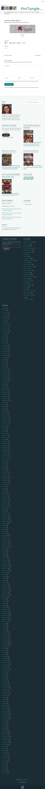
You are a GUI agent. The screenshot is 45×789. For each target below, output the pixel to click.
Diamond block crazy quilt (29, 266)
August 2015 (5, 506)
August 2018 (5, 451)
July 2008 (4, 672)
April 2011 (4, 605)
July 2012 (4, 574)
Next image (38, 55)
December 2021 (5, 394)
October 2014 (5, 519)
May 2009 (4, 652)
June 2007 (4, 699)
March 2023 (4, 367)
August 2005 (5, 744)
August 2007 (5, 695)
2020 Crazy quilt (27, 243)
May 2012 (4, 578)
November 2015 (5, 500)
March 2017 (4, 469)
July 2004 (4, 762)
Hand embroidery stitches (12, 12)
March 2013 (4, 558)
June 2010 (4, 625)
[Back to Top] (22, 787)
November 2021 (5, 396)
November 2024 (5, 326)
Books (25, 254)
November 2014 (5, 517)
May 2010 (4, 627)
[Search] (25, 102)
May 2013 (4, 553)
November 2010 (5, 615)
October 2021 (5, 398)
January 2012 (5, 586)
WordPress (27, 779)
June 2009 (4, 650)
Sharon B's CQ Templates (29, 290)
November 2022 (5, 375)
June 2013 (4, 551)
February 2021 (5, 412)
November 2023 (5, 351)
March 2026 (4, 310)
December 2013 (5, 539)
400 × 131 (7, 22)
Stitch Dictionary (27, 292)
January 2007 (5, 709)
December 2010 (5, 613)
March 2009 (4, 656)
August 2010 (5, 621)
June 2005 (4, 746)
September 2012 (5, 570)
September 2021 (5, 400)
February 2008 (5, 682)
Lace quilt (26, 282)
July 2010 (4, 623)
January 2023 (5, 371)
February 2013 (5, 560)
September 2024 (5, 330)
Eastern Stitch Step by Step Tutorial (26, 12)
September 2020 (5, 422)
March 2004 (4, 770)
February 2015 (5, 512)
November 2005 (5, 738)
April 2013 (4, 555)
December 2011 (5, 588)
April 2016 (4, 490)
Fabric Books (26, 268)
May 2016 (4, 488)
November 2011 (5, 590)
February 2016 (5, 494)
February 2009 (5, 658)
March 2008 (4, 680)
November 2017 (5, 455)
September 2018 (5, 449)
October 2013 (5, 543)
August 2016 (5, 484)
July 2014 (4, 525)
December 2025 (5, 316)
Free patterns (26, 272)
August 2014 (5, 523)
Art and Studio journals (28, 247)
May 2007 (4, 701)
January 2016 (5, 496)
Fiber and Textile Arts (28, 270)
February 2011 (5, 609)
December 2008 (5, 662)
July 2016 (4, 486)
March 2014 (4, 533)
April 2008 (4, 678)
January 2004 (5, 772)
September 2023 (5, 355)
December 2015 (5, 498)
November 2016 (5, 478)
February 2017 (5, 472)
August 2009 (5, 646)
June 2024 (4, 336)
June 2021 (4, 404)
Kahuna (22, 779)
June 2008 (4, 674)
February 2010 (5, 633)
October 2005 (5, 740)
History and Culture (27, 280)
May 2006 (4, 725)
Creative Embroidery (28, 264)
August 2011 (5, 596)
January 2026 (5, 314)
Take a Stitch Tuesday (28, 295)
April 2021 (4, 408)
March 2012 (4, 582)
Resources (26, 286)
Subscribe (6, 135)
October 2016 (5, 480)
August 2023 (5, 357)
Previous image (7, 55)
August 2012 (5, 572)
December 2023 (5, 349)
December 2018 (5, 443)
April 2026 (4, 308)
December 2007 (5, 686)
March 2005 (4, 752)
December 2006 (5, 711)
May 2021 (4, 406)
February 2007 (5, 707)
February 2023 (5, 369)
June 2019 (4, 439)
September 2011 (5, 594)
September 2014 (5, 521)
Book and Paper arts (28, 252)
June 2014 (4, 527)
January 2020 (5, 437)
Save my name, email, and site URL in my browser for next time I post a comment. (22, 81)
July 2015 (4, 508)
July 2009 (4, 648)
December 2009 (5, 637)
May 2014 (4, 529)
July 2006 (4, 721)
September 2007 (5, 693)
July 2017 (4, 461)
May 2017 (4, 465)
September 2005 (5, 742)
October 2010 (5, 617)
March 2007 (4, 705)
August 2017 (5, 459)
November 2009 (5, 639)
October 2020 (5, 420)
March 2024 (4, 343)
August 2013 (5, 547)
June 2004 (4, 764)
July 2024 (4, 334)
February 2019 (5, 441)
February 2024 (5, 345)
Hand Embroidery (27, 274)
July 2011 (4, 598)
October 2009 (5, 641)
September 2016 (5, 482)
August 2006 (5, 719)
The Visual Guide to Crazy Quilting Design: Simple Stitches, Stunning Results (33, 167)
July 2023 (4, 359)
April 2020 (4, 431)
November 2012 (5, 566)
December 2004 (5, 756)
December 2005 (5, 736)
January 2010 (5, 635)
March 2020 (4, 433)
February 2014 (5, 535)
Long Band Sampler (27, 284)
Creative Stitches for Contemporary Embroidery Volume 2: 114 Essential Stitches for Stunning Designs (33, 144)
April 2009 (4, 654)
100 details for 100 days (28, 241)
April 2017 (4, 467)
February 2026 (5, 312)
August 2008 (5, 670)
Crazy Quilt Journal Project (29, 260)
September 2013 (5, 545)
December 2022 (5, 373)
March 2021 (4, 410)
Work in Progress (27, 299)
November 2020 (5, 418)
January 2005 (5, 754)
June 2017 (4, 463)
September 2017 (5, 457)
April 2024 (4, 341)
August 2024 (5, 332)
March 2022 (4, 388)
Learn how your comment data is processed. (29, 87)
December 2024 (5, 324)
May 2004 (4, 766)
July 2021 (4, 402)
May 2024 (4, 338)
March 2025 (4, 322)
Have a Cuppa (26, 278)
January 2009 (5, 660)
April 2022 (4, 386)
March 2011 (4, 607)
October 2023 (5, 353)
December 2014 (5, 515)
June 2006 (4, 723)
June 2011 (4, 601)
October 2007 (5, 691)
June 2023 (4, 361)
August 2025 (5, 318)
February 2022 (5, 390)
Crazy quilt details (27, 258)
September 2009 (5, 644)
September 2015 (5, 504)
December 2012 (5, 564)
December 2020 (5, 416)
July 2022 (4, 384)
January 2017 (5, 474)
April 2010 (4, 629)
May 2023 (4, 363)
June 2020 (4, 429)
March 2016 (4, 492)
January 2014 (5, 537)
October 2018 (5, 447)
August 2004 (5, 760)
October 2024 (5, 328)
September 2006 (5, 717)
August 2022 (5, 381)
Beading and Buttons (28, 249)
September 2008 (5, 668)
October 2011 (5, 592)
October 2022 (5, 377)
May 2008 (4, 676)
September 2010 (5, 619)
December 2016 (5, 476)
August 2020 (5, 424)
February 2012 (5, 584)
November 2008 (5, 664)
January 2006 (5, 734)
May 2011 (4, 603)
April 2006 (4, 727)
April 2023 (4, 365)
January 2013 (5, 562)
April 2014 (4, 531)
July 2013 (4, 549)
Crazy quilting (26, 262)
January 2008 (5, 684)
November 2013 (5, 541)
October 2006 (5, 715)
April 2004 (4, 768)
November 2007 (5, 689)
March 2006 (4, 729)
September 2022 (5, 379)
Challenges (26, 256)
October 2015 (5, 502)
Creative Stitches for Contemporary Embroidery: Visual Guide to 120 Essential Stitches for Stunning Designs (11, 167)
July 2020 (4, 427)
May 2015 (4, 510)
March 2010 (4, 631)
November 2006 (5, 713)
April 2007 (4, 703)
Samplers (25, 288)
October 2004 (5, 758)
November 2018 (5, 445)
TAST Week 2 (8, 203)
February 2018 (5, 453)
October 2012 (5, 568)
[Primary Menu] (42, 1)
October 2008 (5, 666)
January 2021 (5, 414)
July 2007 (4, 697)
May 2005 (4, 748)
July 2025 (4, 320)
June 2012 (4, 576)
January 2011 (5, 611)
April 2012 (4, 580)
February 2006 (5, 732)
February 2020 (5, 435)
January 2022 (5, 392)
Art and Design (27, 245)
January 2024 (5, 347)
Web (24, 297)
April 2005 (4, 750)
